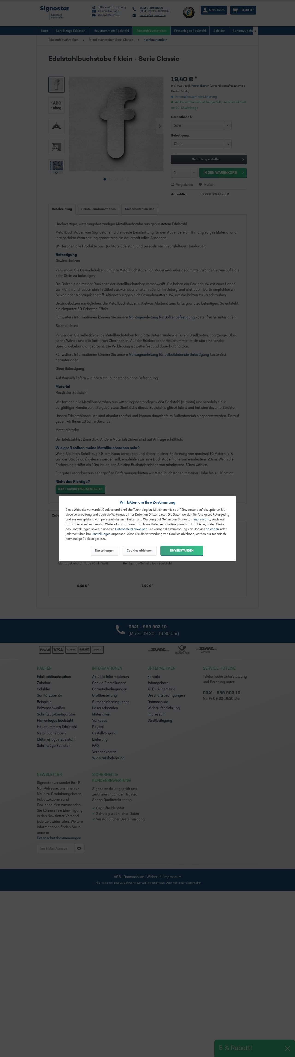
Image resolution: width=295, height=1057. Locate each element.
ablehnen (212, 529)
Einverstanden (182, 550)
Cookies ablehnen (140, 550)
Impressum (201, 519)
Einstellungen (101, 534)
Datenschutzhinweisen (131, 529)
